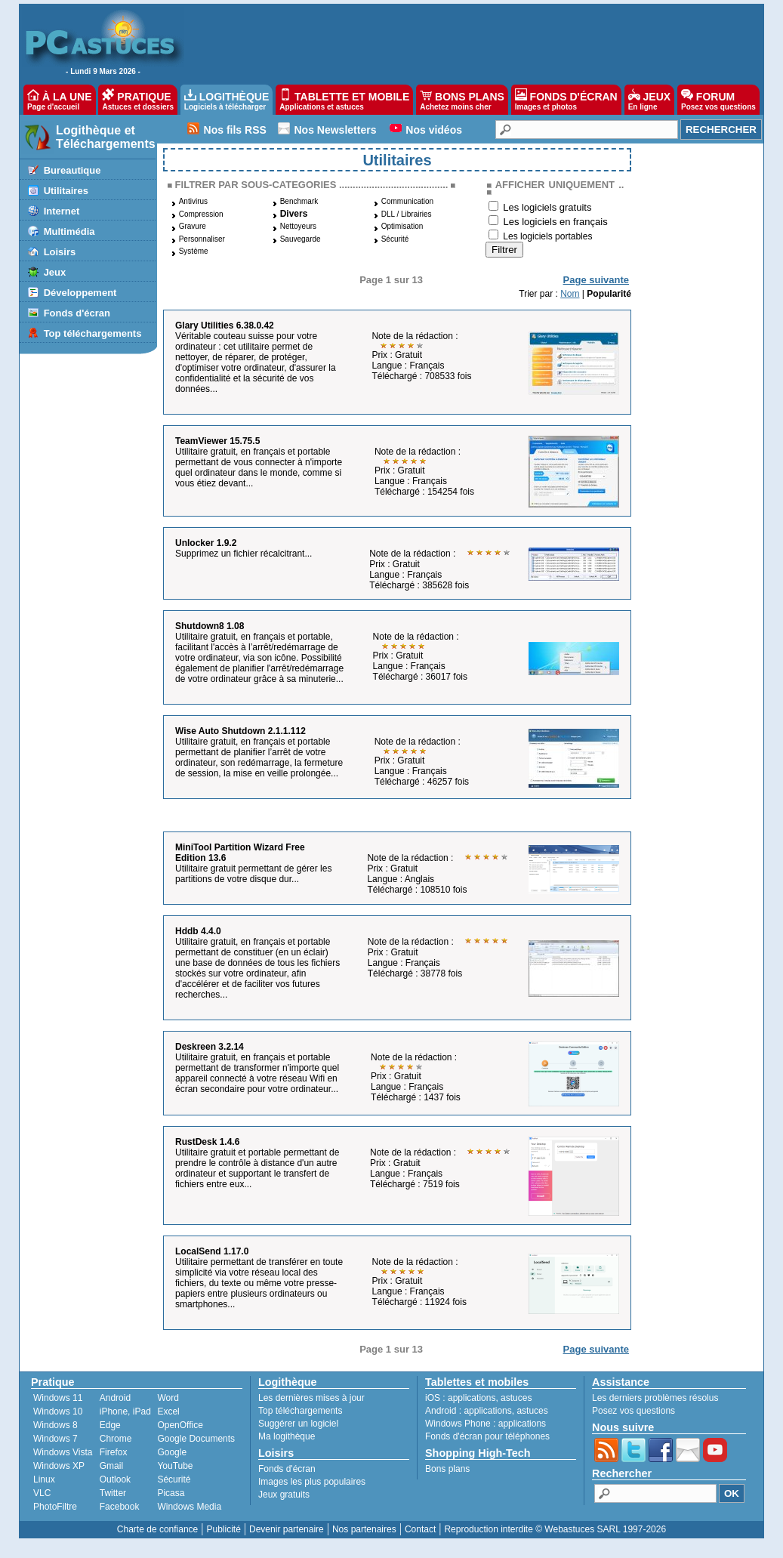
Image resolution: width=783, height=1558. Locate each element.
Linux (44, 1479)
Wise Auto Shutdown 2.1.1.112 (240, 731)
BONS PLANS (462, 99)
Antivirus (193, 201)
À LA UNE (59, 99)
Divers (294, 213)
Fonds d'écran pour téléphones (487, 1436)
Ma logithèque (286, 1436)
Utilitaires (66, 190)
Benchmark (299, 201)
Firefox (114, 1452)
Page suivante (596, 279)
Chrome (116, 1438)
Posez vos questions (633, 1410)
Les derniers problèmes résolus (655, 1398)
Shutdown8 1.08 (209, 626)
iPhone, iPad (125, 1411)
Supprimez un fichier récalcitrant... (243, 553)
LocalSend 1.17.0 (211, 1251)
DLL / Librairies (406, 214)
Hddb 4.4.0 (198, 931)
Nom (569, 293)
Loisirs (60, 252)
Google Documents (196, 1438)
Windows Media (189, 1506)
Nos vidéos (433, 130)
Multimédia (69, 231)
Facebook (120, 1506)
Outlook (115, 1479)
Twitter (113, 1493)
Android (115, 1398)
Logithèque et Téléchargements (106, 137)
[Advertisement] (466, 42)
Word (167, 1398)
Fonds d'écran (77, 313)
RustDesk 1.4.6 (207, 1142)
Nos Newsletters (335, 130)
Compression (201, 214)
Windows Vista (62, 1452)
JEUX (649, 99)
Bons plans (447, 1469)
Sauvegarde (300, 239)
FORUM (718, 99)
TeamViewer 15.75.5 (217, 441)
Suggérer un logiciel (298, 1423)
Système (193, 251)
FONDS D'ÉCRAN (566, 99)
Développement (80, 292)
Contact (420, 1529)
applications (471, 1398)
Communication (407, 201)
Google (172, 1452)
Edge (110, 1425)
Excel (168, 1411)
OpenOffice (179, 1425)
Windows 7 (55, 1438)
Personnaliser (202, 239)
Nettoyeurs (298, 226)
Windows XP (59, 1466)
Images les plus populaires (311, 1481)
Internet (62, 211)
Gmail (111, 1466)
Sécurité (395, 239)
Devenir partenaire (286, 1529)
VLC (42, 1493)
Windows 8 (55, 1425)
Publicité (223, 1529)
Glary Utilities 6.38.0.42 (224, 325)
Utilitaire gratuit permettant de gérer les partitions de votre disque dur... (253, 873)
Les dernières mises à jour (311, 1398)
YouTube (175, 1466)
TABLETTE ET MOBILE (344, 99)
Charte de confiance (157, 1529)
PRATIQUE (138, 99)
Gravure (192, 226)
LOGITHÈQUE (226, 99)
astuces (516, 1398)
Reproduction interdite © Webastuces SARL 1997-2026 (555, 1529)
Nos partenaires (364, 1529)
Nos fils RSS (235, 130)
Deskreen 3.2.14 (209, 1046)
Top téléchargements (93, 333)
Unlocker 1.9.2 (205, 543)
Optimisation (402, 226)
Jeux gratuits (284, 1494)
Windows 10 (57, 1411)
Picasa (170, 1493)
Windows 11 (57, 1398)
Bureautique (72, 170)
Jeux (55, 272)
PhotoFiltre (55, 1506)
